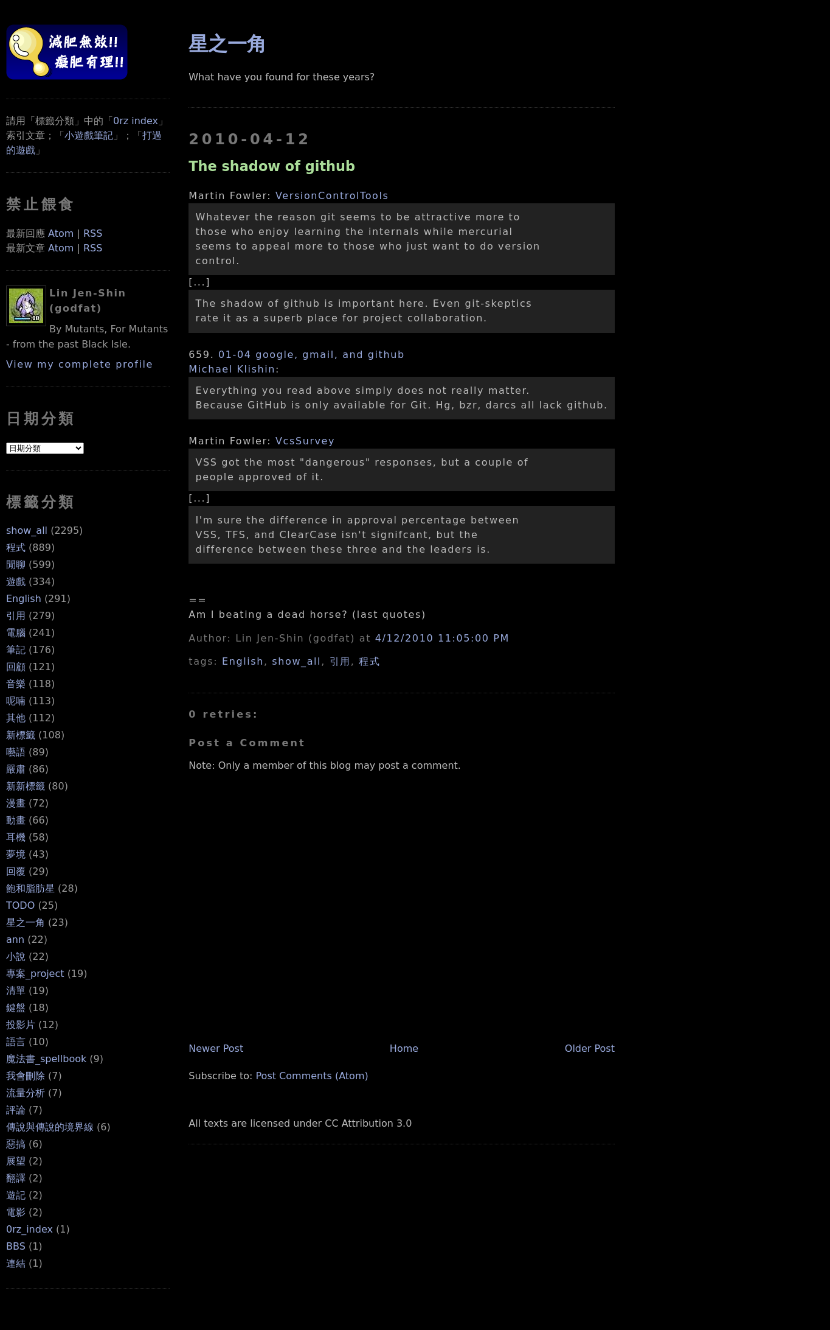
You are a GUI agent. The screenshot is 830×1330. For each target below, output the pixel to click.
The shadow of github (271, 166)
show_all (26, 530)
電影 (16, 1212)
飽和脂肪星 (30, 888)
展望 (16, 1161)
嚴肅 (16, 769)
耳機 (16, 837)
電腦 (16, 633)
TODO (20, 905)
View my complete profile (79, 364)
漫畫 (16, 803)
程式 (16, 547)
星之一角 (25, 922)
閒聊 (16, 564)
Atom (61, 233)
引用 (16, 615)
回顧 (16, 667)
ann (15, 939)
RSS (92, 233)
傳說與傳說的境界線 (50, 1127)
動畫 (16, 820)
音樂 (16, 684)
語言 (16, 1042)
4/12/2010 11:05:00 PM (442, 638)
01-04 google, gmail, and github (311, 354)
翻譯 (16, 1178)
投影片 (20, 1025)
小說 (16, 956)
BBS (16, 1246)
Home (404, 1048)
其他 (16, 718)
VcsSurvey (305, 441)
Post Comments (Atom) (312, 1076)
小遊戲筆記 (88, 135)
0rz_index (29, 1229)
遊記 (16, 1195)
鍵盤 (16, 1007)
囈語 (16, 752)
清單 (16, 990)
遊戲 (16, 581)
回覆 (16, 871)
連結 (16, 1263)
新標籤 (20, 735)
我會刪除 (25, 1076)
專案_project (35, 973)
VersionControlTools (332, 195)
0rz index (135, 121)
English (23, 598)
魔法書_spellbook (46, 1059)
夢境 (16, 854)
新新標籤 (25, 786)
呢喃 (16, 701)
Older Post (590, 1048)
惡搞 (16, 1144)
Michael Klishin (231, 369)
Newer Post (215, 1048)
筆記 (16, 650)
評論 (16, 1110)
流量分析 (25, 1093)
